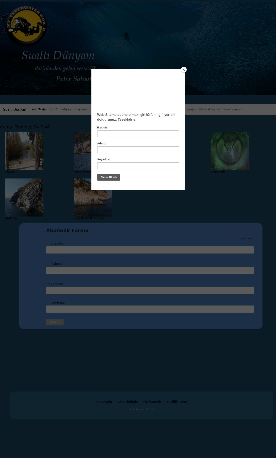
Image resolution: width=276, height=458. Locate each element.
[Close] (184, 69)
